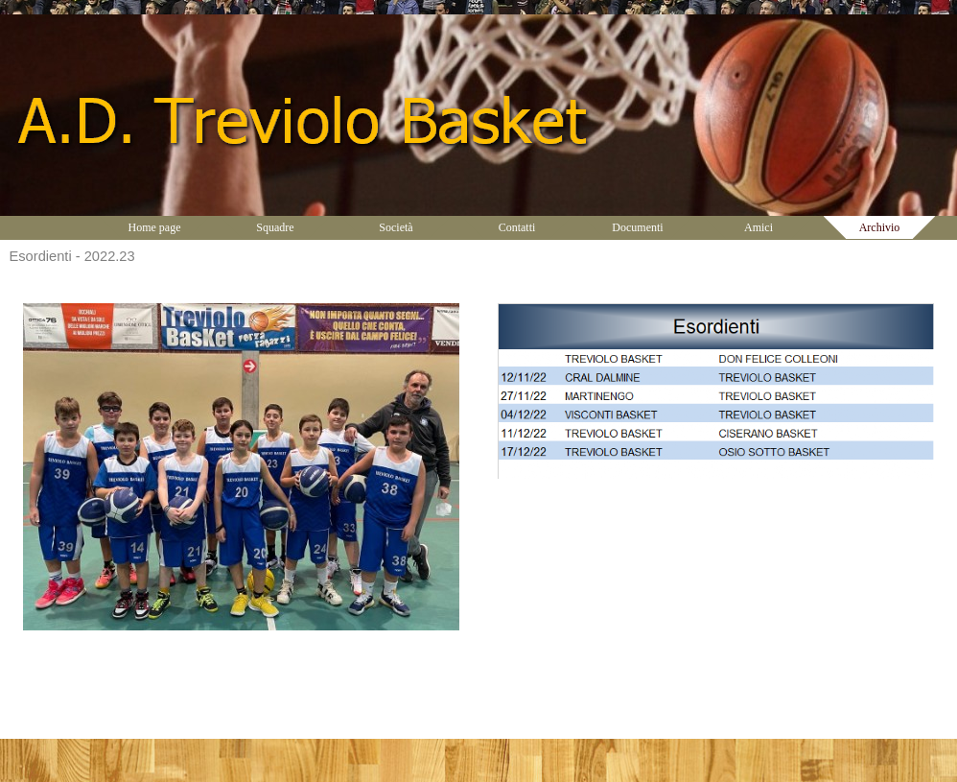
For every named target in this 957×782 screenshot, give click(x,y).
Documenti (637, 227)
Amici (758, 227)
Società (395, 227)
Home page (154, 227)
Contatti (517, 227)
